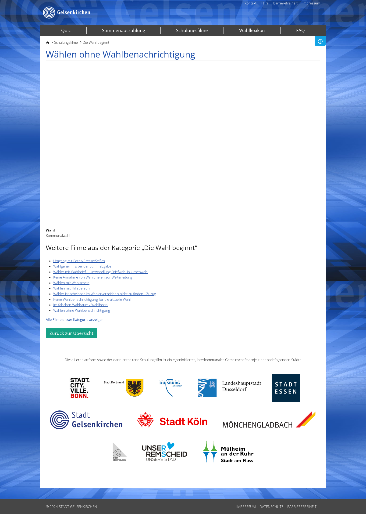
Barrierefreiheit (285, 3)
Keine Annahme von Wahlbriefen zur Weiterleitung (92, 277)
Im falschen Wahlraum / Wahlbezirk (80, 304)
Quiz (66, 30)
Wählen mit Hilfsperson (71, 288)
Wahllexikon (252, 30)
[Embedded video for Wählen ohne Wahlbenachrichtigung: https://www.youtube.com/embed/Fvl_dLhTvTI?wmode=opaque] (183, 144)
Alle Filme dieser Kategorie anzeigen (74, 319)
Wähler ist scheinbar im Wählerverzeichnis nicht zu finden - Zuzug (104, 293)
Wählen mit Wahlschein (71, 282)
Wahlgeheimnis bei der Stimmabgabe (82, 266)
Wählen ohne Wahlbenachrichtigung (81, 310)
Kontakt (250, 3)
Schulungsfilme (192, 30)
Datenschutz (271, 506)
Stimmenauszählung (123, 30)
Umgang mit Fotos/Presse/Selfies (79, 260)
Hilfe (265, 3)
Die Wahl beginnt (96, 42)
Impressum (311, 3)
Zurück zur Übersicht (71, 333)
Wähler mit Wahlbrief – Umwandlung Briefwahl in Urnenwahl (100, 271)
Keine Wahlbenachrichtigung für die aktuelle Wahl (92, 299)
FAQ (300, 30)
